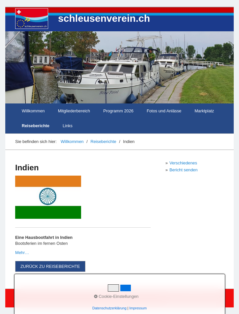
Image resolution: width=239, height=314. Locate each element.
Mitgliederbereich (74, 110)
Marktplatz (204, 110)
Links (68, 125)
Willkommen (33, 110)
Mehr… (22, 252)
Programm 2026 (118, 110)
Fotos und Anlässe (164, 110)
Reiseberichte (35, 125)
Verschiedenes (183, 162)
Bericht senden (183, 169)
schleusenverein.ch (104, 18)
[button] (50, 266)
